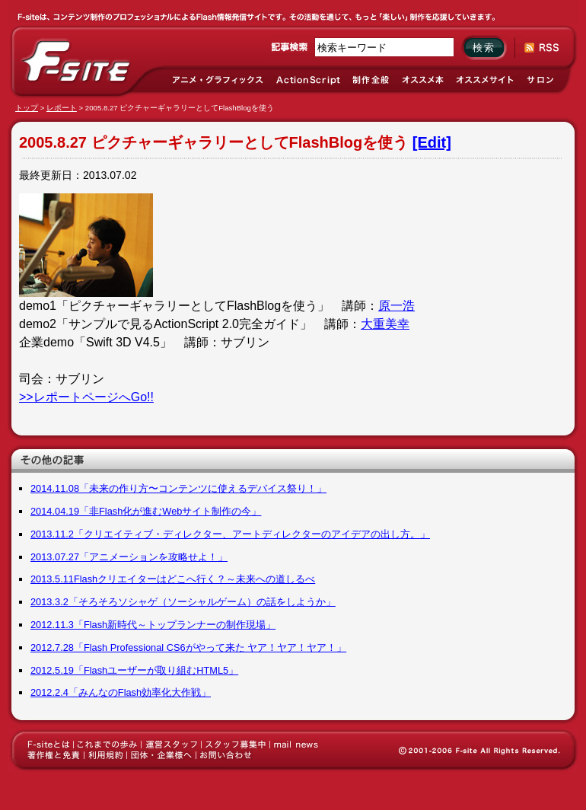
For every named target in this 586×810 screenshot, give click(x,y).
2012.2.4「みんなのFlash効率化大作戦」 (120, 692)
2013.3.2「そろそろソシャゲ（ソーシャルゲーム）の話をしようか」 (183, 602)
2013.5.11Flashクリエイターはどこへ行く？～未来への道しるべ (172, 579)
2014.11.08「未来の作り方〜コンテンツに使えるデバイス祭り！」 (178, 488)
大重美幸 (385, 323)
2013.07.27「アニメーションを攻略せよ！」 (129, 557)
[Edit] (431, 142)
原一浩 (396, 305)
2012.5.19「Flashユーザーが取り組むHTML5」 (134, 670)
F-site (76, 61)
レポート (61, 108)
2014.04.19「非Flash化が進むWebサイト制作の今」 (145, 511)
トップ (26, 108)
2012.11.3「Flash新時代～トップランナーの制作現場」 (152, 624)
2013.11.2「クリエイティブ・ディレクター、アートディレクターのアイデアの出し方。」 (230, 534)
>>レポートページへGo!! (86, 397)
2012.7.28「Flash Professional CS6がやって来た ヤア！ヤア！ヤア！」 (188, 647)
